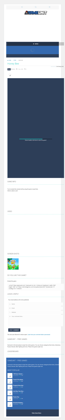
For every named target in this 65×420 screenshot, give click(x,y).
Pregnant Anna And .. (18, 385)
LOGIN (21, 7)
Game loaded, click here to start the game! (35, 140)
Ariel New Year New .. (18, 391)
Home (10, 60)
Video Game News (36, 413)
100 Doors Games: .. (18, 374)
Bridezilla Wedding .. (18, 402)
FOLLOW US (49, 7)
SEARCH (35, 7)
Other (15, 60)
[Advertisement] (35, 27)
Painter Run (16, 397)
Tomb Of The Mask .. (18, 379)
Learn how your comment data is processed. (39, 334)
